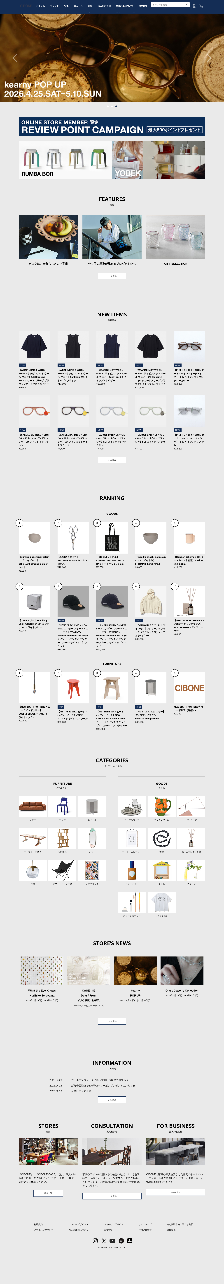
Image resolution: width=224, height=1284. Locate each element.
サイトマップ (145, 1256)
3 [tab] (116, 129)
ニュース (97, 33)
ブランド (69, 33)
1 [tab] (107, 129)
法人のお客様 (128, 33)
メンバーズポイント (78, 1256)
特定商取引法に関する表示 (180, 1256)
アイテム (52, 33)
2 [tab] (112, 129)
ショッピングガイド (113, 1256)
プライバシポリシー (44, 1261)
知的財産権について (78, 1261)
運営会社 (171, 1261)
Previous (16, 81)
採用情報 (171, 33)
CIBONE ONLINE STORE (112, 23)
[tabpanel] (112, 81)
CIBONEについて (150, 33)
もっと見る (112, 300)
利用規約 (38, 1256)
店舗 (112, 33)
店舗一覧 (48, 1224)
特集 (83, 33)
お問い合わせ (145, 1261)
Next (208, 81)
